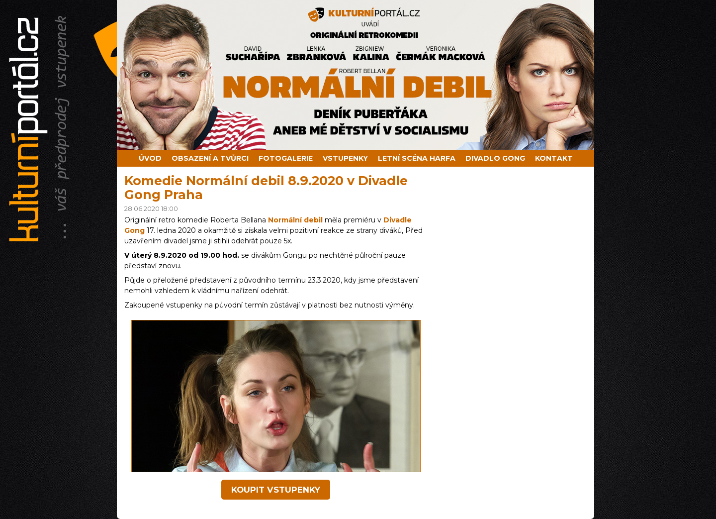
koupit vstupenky (275, 490)
